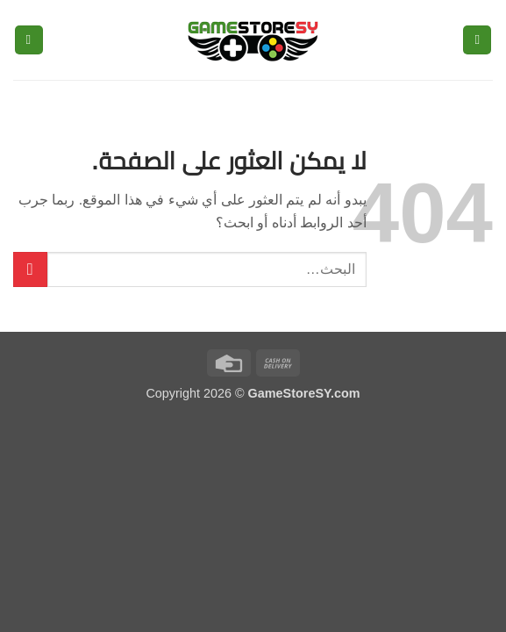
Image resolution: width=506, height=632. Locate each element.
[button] (477, 39)
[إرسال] (30, 269)
